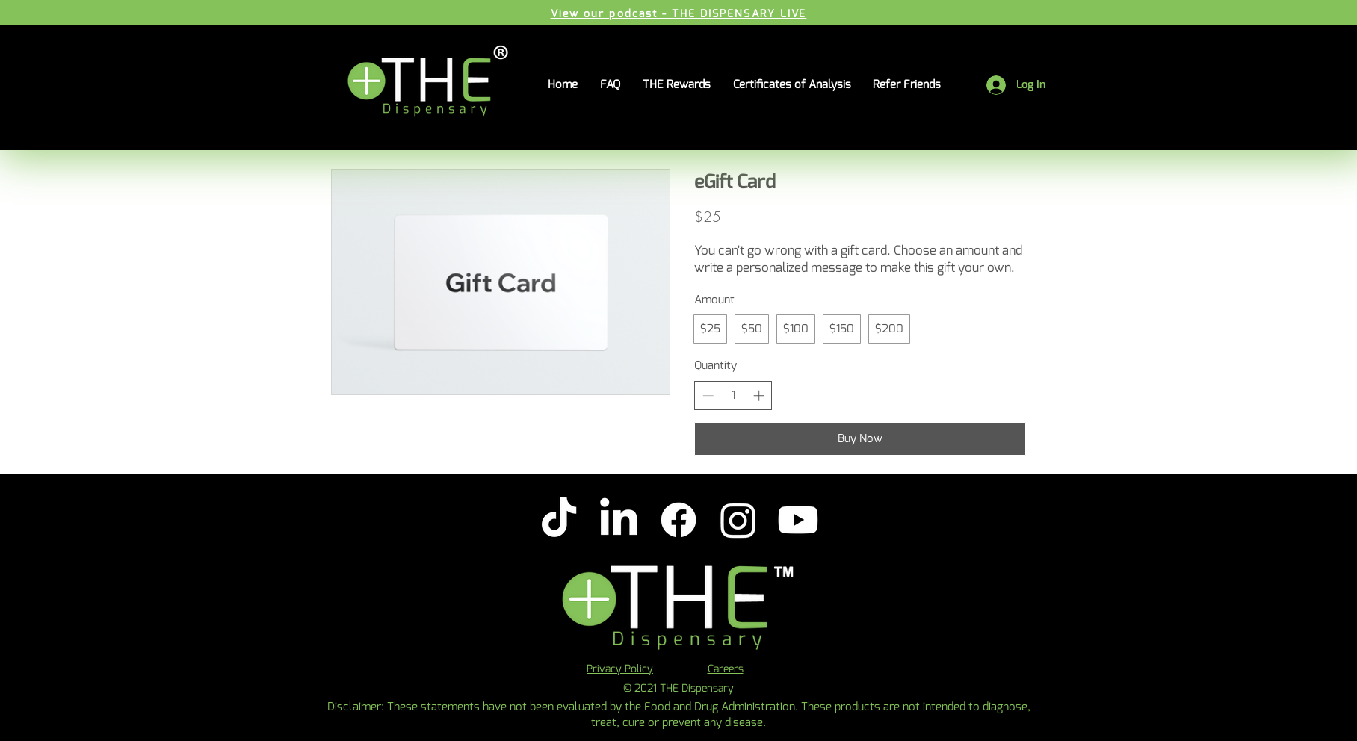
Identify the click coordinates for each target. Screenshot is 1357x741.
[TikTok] (559, 520)
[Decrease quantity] (708, 395)
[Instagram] (738, 520)
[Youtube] (798, 520)
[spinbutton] (733, 395)
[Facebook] (678, 520)
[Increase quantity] (758, 395)
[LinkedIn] (619, 520)
